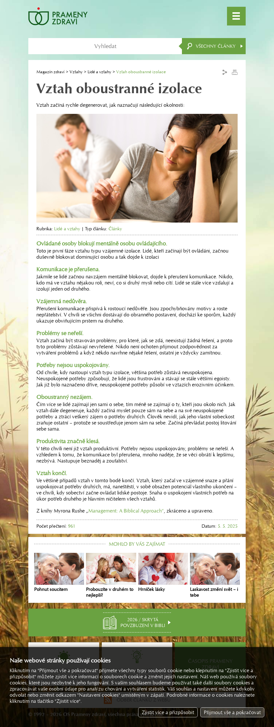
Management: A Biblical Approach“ (126, 511)
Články (115, 229)
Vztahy (76, 72)
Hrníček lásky (163, 572)
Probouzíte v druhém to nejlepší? (111, 575)
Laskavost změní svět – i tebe (215, 575)
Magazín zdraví (50, 72)
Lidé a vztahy (99, 72)
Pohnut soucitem (59, 572)
